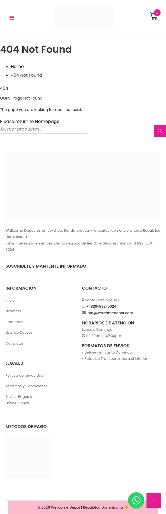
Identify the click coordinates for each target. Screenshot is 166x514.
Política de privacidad (24, 375)
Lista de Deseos (19, 332)
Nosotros (13, 311)
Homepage (47, 121)
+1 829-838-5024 (101, 306)
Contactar (14, 343)
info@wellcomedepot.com (110, 312)
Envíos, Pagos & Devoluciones (19, 399)
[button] (136, 500)
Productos (14, 321)
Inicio (10, 300)
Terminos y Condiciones (26, 386)
